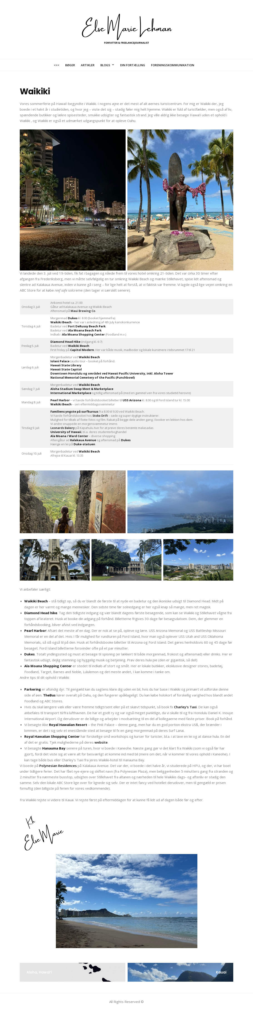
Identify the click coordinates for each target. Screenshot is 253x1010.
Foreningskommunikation (172, 65)
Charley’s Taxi (185, 707)
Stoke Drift (100, 416)
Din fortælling (132, 65)
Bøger (70, 65)
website (101, 742)
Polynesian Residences (58, 765)
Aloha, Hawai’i (39, 972)
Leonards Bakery (62, 428)
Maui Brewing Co (83, 311)
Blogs (105, 65)
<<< (56, 65)
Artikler (87, 65)
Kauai (221, 972)
